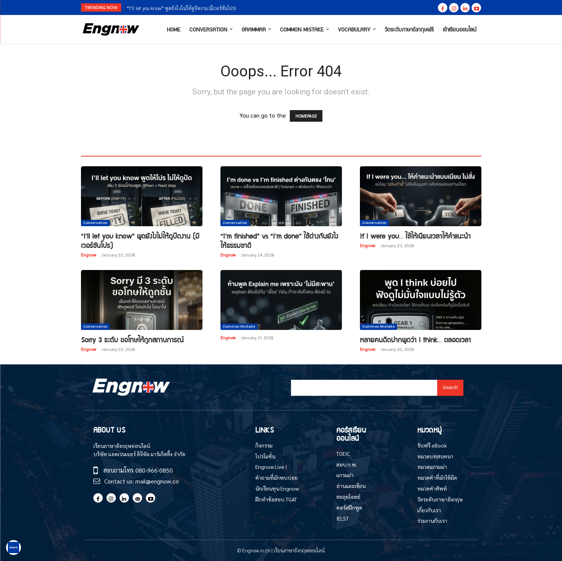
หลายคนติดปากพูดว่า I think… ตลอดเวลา (415, 339)
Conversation (95, 223)
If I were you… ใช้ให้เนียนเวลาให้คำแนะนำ (415, 236)
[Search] (450, 388)
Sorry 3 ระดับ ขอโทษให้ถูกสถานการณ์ (132, 339)
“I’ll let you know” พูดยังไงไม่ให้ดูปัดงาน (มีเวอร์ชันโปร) (181, 8)
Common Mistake (239, 326)
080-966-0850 (154, 470)
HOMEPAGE (306, 116)
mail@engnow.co (157, 481)
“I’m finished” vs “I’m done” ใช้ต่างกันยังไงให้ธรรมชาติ (279, 240)
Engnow (88, 255)
